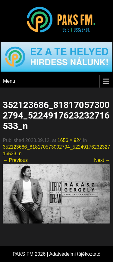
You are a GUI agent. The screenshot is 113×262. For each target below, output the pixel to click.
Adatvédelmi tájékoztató (74, 254)
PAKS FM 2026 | (31, 254)
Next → (102, 160)
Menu (9, 81)
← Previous (15, 160)
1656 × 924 (70, 140)
